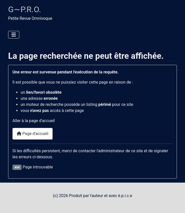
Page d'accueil (32, 133)
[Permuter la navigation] (13, 34)
